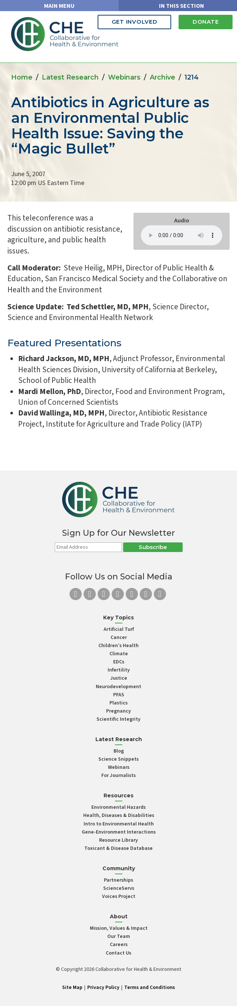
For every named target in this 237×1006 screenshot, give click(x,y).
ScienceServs (118, 888)
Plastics (118, 703)
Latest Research (70, 77)
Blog (119, 751)
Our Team (118, 936)
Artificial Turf (119, 629)
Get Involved (130, 21)
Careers (119, 944)
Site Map (72, 987)
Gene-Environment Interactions (119, 832)
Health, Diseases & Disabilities (118, 815)
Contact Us (118, 953)
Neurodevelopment (118, 686)
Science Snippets (118, 759)
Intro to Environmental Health (119, 824)
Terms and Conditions (149, 987)
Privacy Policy (103, 987)
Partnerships (118, 880)
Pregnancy (118, 711)
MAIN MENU (59, 6)
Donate (204, 21)
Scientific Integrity (118, 719)
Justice (118, 678)
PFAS (118, 695)
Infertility (119, 670)
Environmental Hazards (118, 807)
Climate (118, 653)
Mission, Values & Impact (119, 928)
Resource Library (118, 840)
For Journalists (118, 775)
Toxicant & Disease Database (118, 848)
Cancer (119, 637)
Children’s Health (118, 645)
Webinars (124, 77)
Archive (162, 77)
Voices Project (118, 896)
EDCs (118, 662)
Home (22, 77)
